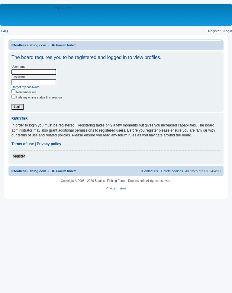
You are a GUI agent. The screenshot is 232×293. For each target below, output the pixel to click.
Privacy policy (49, 144)
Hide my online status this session (36, 97)
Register (18, 156)
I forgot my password (25, 87)
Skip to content (64, 7)
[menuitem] (4, 31)
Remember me (23, 92)
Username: (18, 66)
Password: (18, 77)
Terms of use (22, 144)
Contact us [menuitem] (149, 171)
